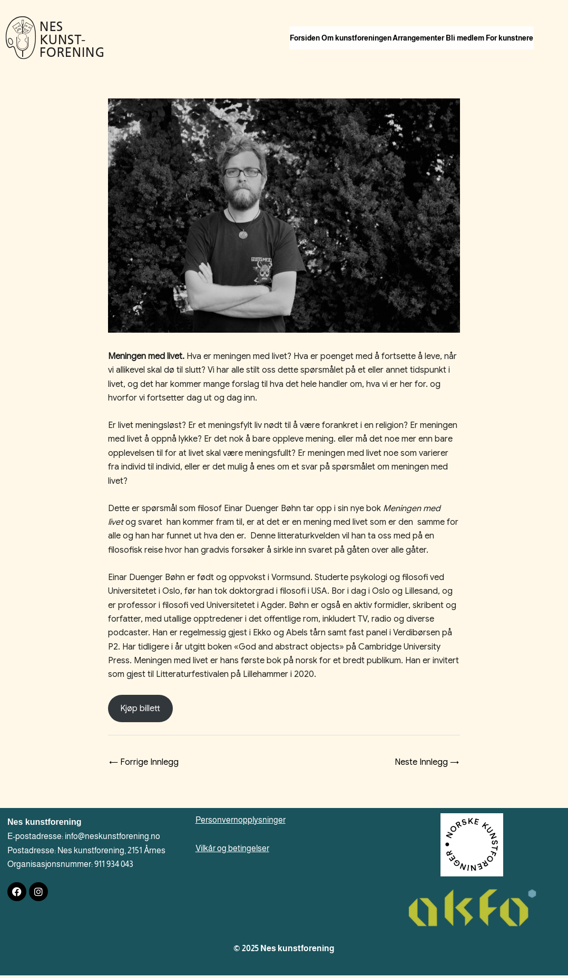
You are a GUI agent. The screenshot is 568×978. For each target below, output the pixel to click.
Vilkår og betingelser (232, 850)
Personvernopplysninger (240, 822)
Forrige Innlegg (144, 765)
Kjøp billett (140, 711)
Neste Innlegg (427, 765)
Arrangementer (455, 27)
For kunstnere (321, 50)
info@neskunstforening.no (112, 838)
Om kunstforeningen (378, 27)
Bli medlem (515, 27)
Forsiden (312, 27)
